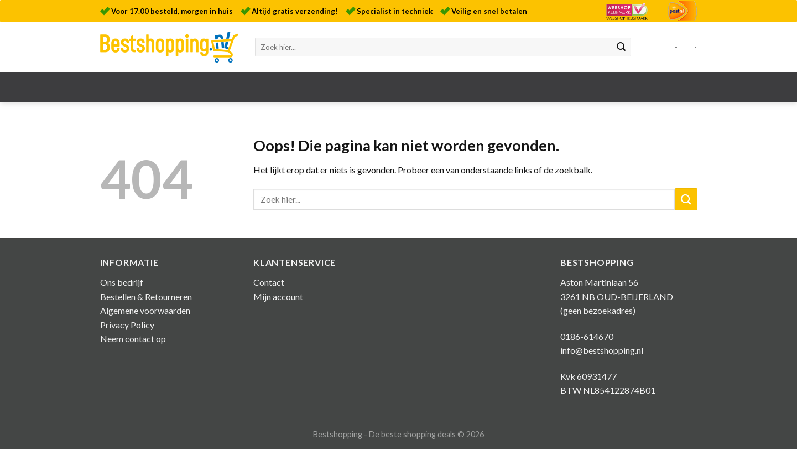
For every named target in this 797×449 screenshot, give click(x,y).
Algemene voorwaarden (145, 310)
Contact (268, 282)
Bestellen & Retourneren (146, 296)
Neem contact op (133, 338)
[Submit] (621, 47)
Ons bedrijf (121, 282)
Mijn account (278, 296)
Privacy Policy (127, 324)
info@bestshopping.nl (601, 350)
